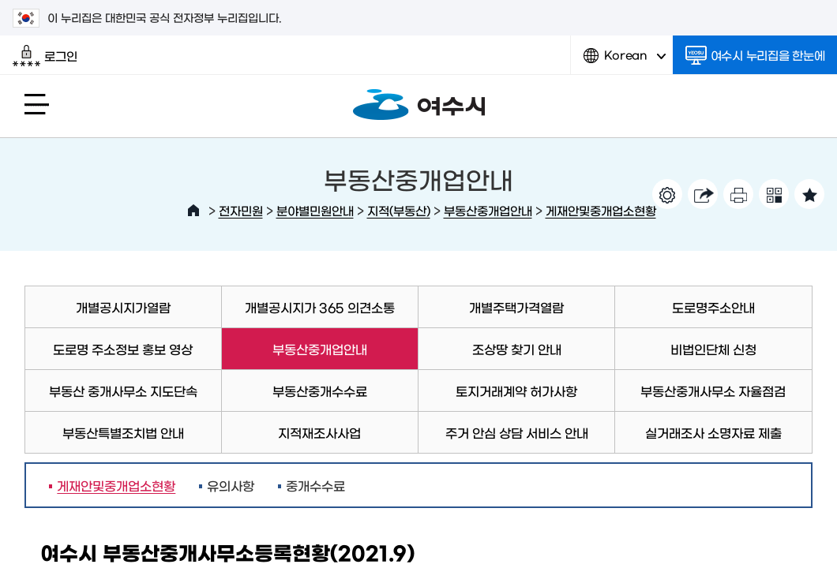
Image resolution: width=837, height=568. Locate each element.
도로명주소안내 (713, 307)
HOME (193, 210)
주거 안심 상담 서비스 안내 (516, 432)
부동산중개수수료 (319, 390)
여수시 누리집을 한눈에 (755, 55)
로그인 (45, 56)
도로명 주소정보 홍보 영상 (123, 348)
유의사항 (230, 485)
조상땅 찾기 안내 (516, 348)
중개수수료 (315, 485)
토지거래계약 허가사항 (516, 390)
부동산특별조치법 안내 (123, 432)
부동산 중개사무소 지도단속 (123, 390)
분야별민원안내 (315, 210)
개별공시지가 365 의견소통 (320, 307)
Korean (625, 61)
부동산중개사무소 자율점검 (713, 390)
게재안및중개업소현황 (601, 210)
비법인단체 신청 (713, 348)
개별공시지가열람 (123, 307)
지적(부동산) (398, 210)
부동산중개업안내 (488, 210)
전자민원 (241, 210)
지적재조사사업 (319, 432)
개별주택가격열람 (516, 307)
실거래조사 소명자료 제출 (713, 432)
